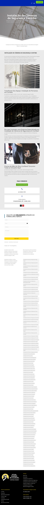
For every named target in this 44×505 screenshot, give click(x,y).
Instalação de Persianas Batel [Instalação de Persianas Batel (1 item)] (28, 372)
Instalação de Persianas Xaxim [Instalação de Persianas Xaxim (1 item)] (28, 464)
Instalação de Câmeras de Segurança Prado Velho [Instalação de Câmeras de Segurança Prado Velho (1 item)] (30, 299)
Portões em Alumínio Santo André (10, 251)
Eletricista (25, 475)
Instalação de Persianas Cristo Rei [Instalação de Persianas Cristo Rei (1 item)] (28, 407)
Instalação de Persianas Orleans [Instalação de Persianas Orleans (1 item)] (28, 414)
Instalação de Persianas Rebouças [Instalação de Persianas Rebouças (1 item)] (28, 425)
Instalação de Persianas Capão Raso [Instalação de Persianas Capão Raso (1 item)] (29, 392)
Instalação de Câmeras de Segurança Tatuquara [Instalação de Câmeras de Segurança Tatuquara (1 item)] (31, 339)
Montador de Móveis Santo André (10, 252)
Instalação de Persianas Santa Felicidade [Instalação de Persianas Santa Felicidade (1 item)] (29, 431)
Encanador (25, 477)
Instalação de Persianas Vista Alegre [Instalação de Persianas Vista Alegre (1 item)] (29, 462)
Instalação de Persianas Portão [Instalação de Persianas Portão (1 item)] (28, 421)
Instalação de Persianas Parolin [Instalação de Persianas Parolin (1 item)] (28, 416)
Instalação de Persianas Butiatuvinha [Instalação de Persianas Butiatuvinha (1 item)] (29, 379)
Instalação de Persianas (27, 484)
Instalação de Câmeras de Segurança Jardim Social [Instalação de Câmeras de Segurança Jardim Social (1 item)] (30, 270)
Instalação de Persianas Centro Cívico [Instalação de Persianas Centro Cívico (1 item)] (29, 399)
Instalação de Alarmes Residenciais (30, 481)
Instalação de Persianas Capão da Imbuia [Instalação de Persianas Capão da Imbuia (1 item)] (30, 390)
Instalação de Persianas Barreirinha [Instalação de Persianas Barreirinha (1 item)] (29, 370)
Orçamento (22, 30)
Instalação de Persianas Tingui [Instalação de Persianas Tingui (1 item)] (28, 454)
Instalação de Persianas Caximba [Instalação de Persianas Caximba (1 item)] (28, 396)
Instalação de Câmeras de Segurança (30, 480)
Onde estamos (21, 199)
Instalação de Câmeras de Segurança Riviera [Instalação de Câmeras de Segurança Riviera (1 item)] (30, 303)
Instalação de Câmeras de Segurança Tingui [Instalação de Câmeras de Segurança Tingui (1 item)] (30, 341)
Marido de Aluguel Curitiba (11, 94)
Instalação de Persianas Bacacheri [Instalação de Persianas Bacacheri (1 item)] (28, 366)
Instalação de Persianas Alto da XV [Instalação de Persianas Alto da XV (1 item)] (28, 361)
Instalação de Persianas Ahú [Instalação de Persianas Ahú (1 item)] (27, 355)
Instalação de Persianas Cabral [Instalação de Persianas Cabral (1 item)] (28, 381)
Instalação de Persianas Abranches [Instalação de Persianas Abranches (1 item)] (29, 353)
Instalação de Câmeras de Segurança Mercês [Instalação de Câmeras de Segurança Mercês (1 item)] (30, 279)
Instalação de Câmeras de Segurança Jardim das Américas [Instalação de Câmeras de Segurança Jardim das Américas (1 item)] (30, 267)
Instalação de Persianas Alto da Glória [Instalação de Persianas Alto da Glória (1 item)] (29, 359)
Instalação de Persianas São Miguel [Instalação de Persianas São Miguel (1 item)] (29, 445)
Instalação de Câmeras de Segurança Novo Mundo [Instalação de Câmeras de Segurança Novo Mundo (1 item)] (30, 285)
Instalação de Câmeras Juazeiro (10, 262)
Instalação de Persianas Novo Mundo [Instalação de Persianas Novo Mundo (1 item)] (29, 412)
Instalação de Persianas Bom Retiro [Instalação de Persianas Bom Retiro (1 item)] (29, 376)
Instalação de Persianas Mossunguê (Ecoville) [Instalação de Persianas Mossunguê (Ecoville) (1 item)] (30, 410)
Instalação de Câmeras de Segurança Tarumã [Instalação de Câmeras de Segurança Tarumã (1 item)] (30, 337)
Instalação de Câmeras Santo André (11, 254)
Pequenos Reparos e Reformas (29, 483)
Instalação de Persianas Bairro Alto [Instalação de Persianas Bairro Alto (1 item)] (29, 368)
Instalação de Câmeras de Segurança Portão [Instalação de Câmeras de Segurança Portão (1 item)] (30, 296)
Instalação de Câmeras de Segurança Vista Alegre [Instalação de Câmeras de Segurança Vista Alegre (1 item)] (30, 349)
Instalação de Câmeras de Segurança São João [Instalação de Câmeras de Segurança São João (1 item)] (30, 324)
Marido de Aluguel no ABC (9, 255)
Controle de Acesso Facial (28, 252)
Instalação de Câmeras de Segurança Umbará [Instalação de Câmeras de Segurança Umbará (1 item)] (30, 345)
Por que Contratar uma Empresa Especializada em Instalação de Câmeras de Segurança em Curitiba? (21, 130)
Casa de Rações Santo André (9, 263)
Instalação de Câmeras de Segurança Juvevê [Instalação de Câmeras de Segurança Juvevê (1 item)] (30, 272)
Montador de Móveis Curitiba (10, 259)
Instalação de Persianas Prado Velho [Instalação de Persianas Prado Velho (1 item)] (29, 423)
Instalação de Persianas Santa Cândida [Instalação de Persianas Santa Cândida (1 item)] (29, 429)
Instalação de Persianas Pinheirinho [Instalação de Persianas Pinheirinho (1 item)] (29, 420)
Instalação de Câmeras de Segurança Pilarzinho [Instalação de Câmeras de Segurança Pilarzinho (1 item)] (31, 291)
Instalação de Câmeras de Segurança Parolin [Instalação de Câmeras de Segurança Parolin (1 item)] (30, 289)
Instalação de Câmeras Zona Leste (29, 251)
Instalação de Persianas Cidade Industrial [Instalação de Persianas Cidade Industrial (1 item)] (30, 405)
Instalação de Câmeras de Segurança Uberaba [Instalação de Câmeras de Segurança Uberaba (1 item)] (30, 343)
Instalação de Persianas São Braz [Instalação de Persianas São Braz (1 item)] (28, 438)
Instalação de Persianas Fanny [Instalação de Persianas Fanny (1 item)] (28, 409)
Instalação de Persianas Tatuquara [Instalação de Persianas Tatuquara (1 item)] (28, 453)
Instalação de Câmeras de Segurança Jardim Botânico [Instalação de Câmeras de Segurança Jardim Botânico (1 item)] (30, 263)
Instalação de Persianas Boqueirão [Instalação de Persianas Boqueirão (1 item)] (28, 377)
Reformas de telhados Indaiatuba (10, 260)
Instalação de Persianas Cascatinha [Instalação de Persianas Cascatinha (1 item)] (29, 394)
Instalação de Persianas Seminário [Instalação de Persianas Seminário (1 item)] (28, 436)
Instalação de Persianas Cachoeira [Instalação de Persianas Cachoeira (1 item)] (28, 383)
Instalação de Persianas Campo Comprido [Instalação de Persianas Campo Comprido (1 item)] (30, 386)
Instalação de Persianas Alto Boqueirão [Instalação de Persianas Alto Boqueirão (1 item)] (29, 357)
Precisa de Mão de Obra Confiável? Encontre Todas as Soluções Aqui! (19, 167)
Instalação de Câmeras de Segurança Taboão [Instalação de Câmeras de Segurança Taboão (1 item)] (30, 336)
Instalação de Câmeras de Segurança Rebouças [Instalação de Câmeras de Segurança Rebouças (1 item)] (31, 301)
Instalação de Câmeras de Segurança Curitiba (22, 20)
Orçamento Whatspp (22, 184)
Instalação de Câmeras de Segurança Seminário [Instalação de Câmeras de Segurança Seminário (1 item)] (31, 317)
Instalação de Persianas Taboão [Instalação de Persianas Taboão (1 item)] (28, 449)
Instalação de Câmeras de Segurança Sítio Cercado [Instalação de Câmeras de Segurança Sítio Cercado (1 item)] (30, 333)
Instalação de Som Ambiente (28, 254)
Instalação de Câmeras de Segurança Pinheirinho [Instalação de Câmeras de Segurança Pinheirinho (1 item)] (29, 294)
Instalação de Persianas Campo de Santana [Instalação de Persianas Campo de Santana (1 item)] (30, 388)
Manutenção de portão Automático (29, 249)
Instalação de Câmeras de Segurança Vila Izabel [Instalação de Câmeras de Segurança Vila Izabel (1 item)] (31, 347)
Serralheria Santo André (9, 249)
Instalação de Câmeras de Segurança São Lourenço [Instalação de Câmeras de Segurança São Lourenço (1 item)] (30, 327)
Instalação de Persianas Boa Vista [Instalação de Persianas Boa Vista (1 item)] (28, 374)
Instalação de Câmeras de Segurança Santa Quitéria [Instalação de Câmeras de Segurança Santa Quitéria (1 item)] (30, 312)
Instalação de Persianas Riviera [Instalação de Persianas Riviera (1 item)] (28, 427)
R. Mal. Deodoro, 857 (27, 496)
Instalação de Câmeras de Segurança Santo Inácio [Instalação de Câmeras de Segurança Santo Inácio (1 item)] (30, 315)
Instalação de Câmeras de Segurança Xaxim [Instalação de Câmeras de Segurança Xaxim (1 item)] (30, 352)
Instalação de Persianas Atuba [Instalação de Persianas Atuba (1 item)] (28, 363)
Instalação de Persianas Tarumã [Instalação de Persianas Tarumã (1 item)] (28, 451)
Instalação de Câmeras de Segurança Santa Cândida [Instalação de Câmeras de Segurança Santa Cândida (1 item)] (30, 305)
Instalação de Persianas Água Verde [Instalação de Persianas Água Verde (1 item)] (29, 465)
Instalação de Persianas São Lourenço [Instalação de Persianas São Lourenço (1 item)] (29, 443)
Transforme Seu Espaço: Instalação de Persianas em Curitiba (21, 91)
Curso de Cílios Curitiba (8, 265)
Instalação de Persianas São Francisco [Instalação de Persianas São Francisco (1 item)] (29, 440)
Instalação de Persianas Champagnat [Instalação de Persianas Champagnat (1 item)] (29, 403)
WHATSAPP (40, 2)
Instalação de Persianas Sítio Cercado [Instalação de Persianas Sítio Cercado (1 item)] (29, 447)
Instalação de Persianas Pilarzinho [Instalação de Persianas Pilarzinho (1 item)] (28, 418)
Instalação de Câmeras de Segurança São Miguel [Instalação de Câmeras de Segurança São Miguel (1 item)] (30, 330)
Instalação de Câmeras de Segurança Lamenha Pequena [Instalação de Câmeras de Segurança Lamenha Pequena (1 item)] (30, 275)
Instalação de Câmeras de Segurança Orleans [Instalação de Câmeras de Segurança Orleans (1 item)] (30, 287)
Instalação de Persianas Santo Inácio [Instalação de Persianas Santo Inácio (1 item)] (29, 434)
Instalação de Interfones (28, 478)
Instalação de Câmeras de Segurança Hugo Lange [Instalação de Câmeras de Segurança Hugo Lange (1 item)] (30, 260)
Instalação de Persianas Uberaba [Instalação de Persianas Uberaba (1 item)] (28, 456)
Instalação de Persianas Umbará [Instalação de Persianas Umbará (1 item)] (28, 458)
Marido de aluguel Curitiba (28, 94)
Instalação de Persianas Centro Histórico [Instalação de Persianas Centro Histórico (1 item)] (29, 401)
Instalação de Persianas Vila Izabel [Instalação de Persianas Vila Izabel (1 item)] (28, 460)
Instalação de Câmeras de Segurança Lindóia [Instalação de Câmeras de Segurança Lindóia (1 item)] (30, 277)
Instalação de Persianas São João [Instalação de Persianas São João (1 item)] (28, 442)
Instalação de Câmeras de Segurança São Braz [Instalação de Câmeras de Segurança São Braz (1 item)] (30, 319)
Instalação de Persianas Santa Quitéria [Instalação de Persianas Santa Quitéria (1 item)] (29, 432)
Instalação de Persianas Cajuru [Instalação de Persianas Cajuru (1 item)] (28, 385)
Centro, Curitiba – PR (27, 498)
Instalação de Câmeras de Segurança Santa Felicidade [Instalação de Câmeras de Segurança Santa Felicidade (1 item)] (30, 309)
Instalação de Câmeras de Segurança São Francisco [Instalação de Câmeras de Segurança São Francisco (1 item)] (30, 322)
